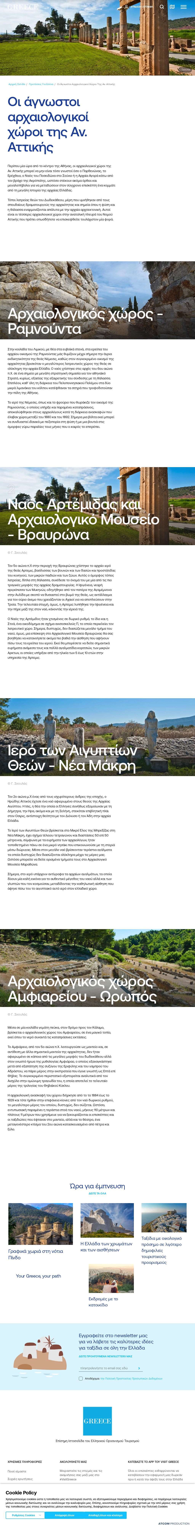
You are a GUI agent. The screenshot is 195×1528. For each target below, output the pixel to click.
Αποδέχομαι (120, 1378)
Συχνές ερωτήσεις (20, 1479)
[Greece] (23, 7)
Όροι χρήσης (84, 1524)
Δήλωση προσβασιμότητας (26, 1509)
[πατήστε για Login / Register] (139, 7)
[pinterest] (98, 1491)
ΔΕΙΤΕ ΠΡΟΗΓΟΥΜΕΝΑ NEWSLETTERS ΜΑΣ (105, 1356)
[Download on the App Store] (141, 1492)
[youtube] (88, 1491)
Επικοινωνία (16, 1494)
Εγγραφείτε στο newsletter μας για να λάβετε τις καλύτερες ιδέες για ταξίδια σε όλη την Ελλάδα (116, 1341)
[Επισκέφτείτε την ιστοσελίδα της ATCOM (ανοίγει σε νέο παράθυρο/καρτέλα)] (172, 1524)
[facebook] (61, 1491)
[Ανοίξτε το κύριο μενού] (183, 7)
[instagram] (71, 1491)
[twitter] (79, 1491)
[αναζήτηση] (161, 7)
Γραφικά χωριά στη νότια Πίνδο (35, 1254)
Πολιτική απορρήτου (63, 1524)
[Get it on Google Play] (141, 1503)
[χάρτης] (172, 7)
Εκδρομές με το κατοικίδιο (103, 1302)
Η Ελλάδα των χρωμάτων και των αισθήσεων (106, 1246)
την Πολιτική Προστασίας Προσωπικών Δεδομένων (131, 1378)
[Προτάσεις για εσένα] (41, 84)
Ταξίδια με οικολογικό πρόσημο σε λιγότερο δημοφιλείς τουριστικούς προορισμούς (161, 1250)
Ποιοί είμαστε (17, 1471)
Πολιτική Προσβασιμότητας (26, 1502)
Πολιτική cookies (103, 1524)
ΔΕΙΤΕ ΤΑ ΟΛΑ (97, 1193)
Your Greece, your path (38, 1275)
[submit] (139, 1368)
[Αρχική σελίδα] (17, 84)
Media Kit (14, 1486)
